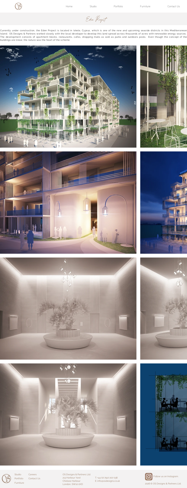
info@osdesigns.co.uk (108, 481)
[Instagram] (148, 476)
